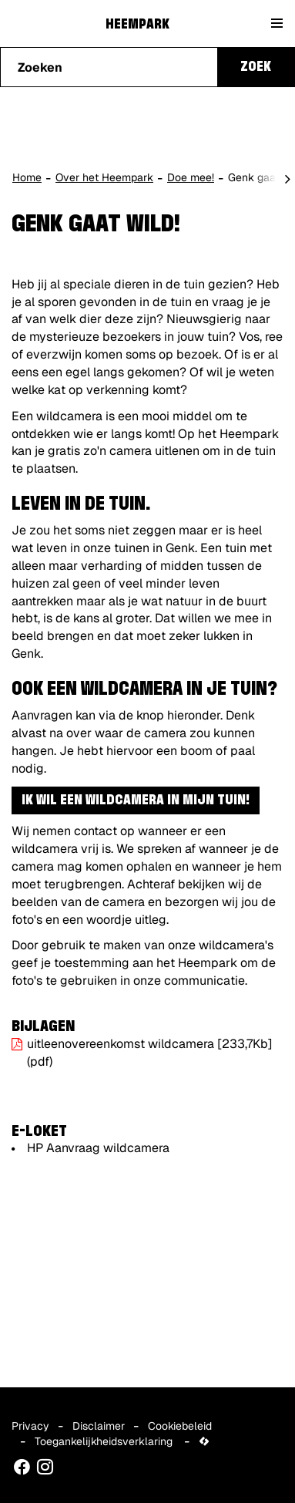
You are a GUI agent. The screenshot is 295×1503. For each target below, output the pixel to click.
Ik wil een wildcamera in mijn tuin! (136, 800)
